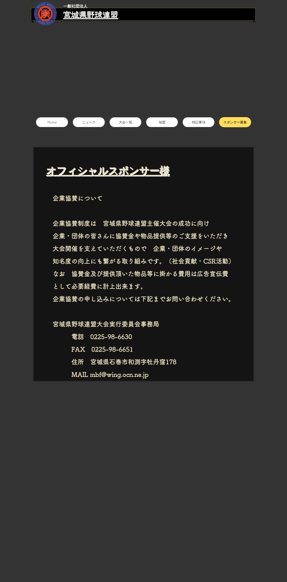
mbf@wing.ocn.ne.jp (119, 374)
